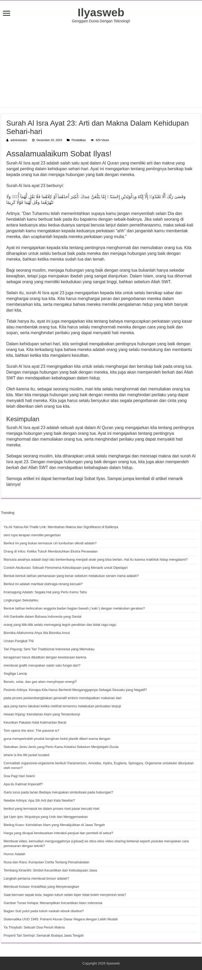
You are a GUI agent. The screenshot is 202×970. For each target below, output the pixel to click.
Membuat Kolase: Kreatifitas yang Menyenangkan (41, 887)
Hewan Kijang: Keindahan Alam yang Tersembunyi (42, 714)
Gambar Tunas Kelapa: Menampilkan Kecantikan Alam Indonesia (53, 903)
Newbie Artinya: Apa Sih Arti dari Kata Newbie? (39, 800)
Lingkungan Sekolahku (21, 600)
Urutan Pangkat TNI (19, 641)
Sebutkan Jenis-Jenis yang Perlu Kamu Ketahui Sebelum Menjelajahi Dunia (61, 747)
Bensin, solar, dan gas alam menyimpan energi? (40, 682)
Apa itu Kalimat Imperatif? (23, 784)
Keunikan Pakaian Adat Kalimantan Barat (35, 722)
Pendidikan (79, 140)
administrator (19, 140)
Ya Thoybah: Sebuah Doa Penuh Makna (34, 927)
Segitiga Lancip (15, 673)
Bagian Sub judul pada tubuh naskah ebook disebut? (44, 911)
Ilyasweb (101, 12)
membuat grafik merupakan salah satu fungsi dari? (42, 665)
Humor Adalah (14, 854)
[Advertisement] (101, 65)
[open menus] (6, 13)
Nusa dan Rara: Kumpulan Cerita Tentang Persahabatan (46, 862)
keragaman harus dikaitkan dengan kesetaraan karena (45, 657)
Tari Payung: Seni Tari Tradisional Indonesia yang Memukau (49, 649)
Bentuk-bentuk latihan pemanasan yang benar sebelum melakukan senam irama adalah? (71, 576)
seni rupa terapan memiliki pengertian (32, 535)
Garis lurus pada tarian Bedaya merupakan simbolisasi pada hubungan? (58, 792)
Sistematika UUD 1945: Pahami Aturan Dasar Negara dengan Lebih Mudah (61, 919)
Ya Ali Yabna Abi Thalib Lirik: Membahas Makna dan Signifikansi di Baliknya (61, 527)
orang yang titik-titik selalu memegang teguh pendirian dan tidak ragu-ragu (60, 625)
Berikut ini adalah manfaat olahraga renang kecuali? (43, 584)
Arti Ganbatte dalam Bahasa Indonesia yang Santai (43, 616)
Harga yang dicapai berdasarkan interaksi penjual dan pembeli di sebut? (58, 833)
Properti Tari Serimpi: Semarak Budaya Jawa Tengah (44, 935)
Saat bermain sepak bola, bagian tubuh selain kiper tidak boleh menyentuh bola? (65, 895)
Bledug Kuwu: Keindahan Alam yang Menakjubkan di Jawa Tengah (54, 825)
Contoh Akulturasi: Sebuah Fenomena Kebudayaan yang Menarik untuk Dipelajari (66, 568)
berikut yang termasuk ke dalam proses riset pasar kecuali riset (51, 809)
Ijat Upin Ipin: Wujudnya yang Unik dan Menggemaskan (46, 817)
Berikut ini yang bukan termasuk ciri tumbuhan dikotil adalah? (50, 543)
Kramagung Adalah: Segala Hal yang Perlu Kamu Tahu (45, 592)
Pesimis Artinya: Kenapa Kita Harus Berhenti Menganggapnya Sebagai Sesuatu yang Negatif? (75, 690)
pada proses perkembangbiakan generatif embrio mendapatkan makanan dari (63, 698)
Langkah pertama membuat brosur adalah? (36, 878)
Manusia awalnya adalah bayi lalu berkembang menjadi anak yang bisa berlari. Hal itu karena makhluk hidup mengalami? (96, 559)
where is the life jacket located (26, 755)
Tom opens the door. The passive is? (31, 730)
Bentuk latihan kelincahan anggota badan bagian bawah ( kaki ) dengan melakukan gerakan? (74, 608)
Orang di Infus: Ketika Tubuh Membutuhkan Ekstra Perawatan (51, 551)
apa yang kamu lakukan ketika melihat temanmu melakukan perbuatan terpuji (62, 706)
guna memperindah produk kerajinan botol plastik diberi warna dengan (57, 739)
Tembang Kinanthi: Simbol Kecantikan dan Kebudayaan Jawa (50, 870)
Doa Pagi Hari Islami (19, 776)
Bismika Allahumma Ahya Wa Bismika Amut (37, 633)
